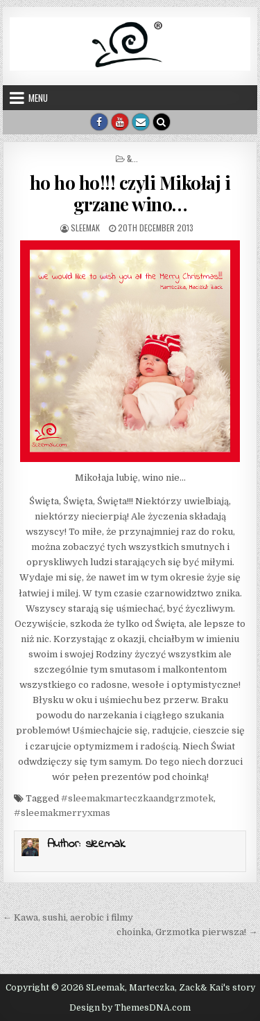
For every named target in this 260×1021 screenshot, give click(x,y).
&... (132, 158)
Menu (38, 98)
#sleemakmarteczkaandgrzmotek (137, 798)
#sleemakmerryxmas (62, 813)
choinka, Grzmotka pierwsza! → (186, 932)
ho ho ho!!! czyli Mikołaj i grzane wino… (130, 193)
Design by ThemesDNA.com (130, 1008)
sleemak (85, 227)
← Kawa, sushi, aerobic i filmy (68, 917)
